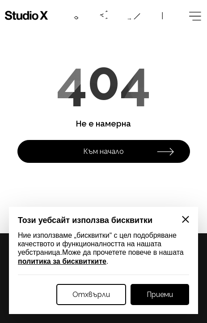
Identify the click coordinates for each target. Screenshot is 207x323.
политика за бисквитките (62, 261)
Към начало (128, 152)
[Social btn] (104, 15)
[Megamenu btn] (194, 15)
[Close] (185, 219)
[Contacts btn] (74, 15)
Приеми (160, 294)
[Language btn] (164, 15)
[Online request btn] (134, 15)
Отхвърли (91, 294)
